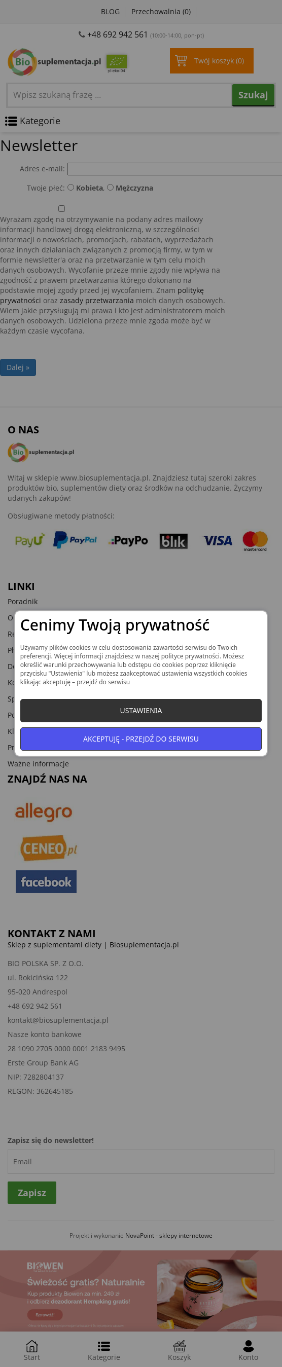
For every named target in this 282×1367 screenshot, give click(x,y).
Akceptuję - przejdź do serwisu (141, 739)
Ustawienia (141, 710)
